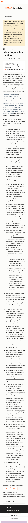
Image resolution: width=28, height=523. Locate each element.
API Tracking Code (15, 424)
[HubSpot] (2, 2)
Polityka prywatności (13, 510)
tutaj (5, 44)
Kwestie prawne (11, 508)
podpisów (15, 64)
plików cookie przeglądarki (15, 76)
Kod (7, 398)
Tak (6, 488)
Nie (14, 488)
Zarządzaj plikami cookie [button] (14, 513)
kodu (19, 94)
